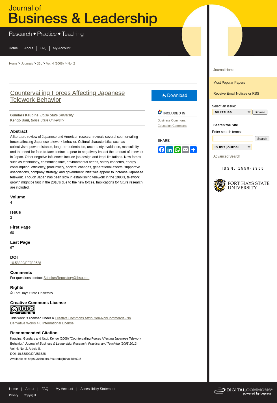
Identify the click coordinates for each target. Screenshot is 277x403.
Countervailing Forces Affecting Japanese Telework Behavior (67, 96)
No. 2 (71, 63)
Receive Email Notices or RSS (236, 94)
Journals (27, 63)
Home (13, 63)
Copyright (30, 395)
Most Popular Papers (229, 83)
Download (174, 95)
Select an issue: (224, 106)
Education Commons (172, 125)
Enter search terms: (227, 132)
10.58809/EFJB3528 (25, 263)
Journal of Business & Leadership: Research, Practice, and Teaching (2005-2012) (138, 23)
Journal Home (224, 70)
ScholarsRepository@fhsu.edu (66, 278)
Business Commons (171, 120)
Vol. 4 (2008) (55, 63)
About (29, 389)
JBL (39, 63)
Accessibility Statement (98, 389)
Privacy (13, 395)
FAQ (45, 389)
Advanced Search (226, 156)
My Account (64, 389)
